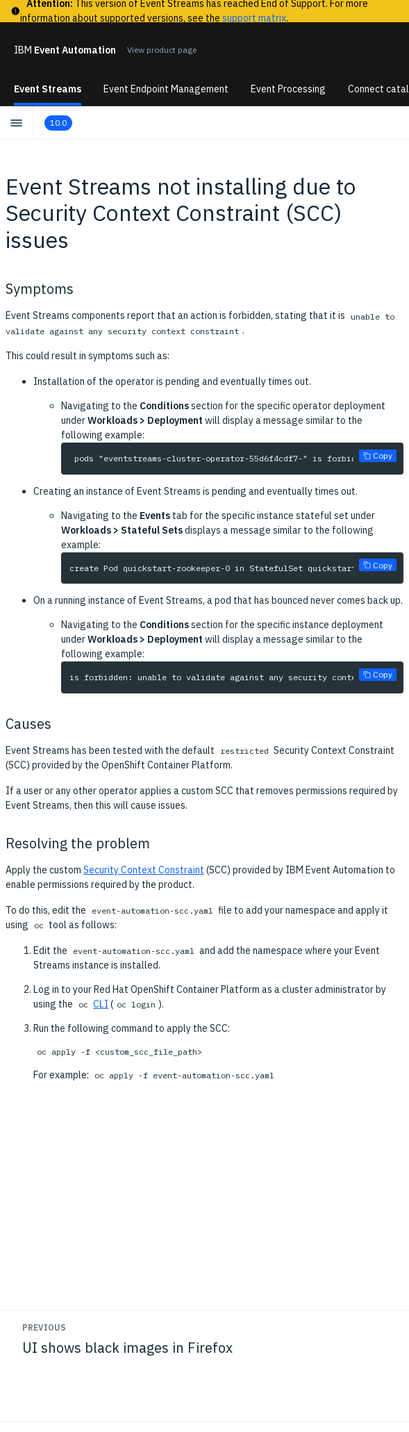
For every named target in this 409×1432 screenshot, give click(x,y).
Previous (44, 1327)
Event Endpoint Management (165, 89)
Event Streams (47, 89)
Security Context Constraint (143, 870)
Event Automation (65, 50)
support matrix (254, 18)
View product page (162, 49)
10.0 (58, 122)
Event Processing (288, 89)
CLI (100, 1004)
